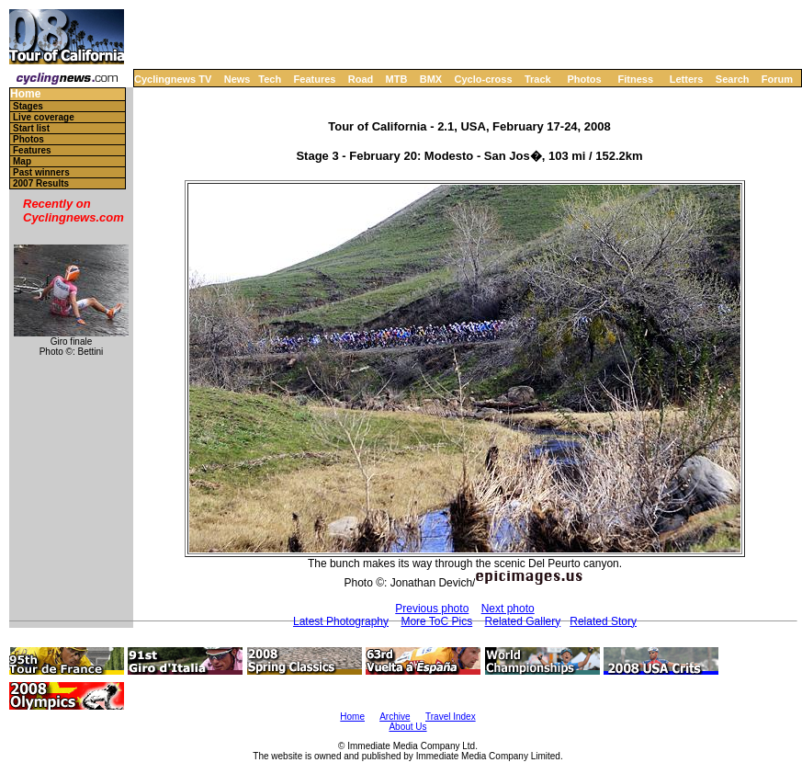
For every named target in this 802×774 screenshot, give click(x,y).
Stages (28, 106)
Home (25, 94)
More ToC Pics (436, 621)
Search (733, 79)
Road (361, 79)
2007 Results (41, 183)
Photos (584, 79)
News (237, 79)
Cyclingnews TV (172, 79)
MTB (397, 79)
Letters (687, 79)
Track (538, 79)
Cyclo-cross (484, 79)
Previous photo (432, 608)
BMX (431, 79)
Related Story (603, 621)
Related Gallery (523, 621)
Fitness (635, 79)
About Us (407, 727)
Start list (31, 128)
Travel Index (450, 716)
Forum (777, 79)
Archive (394, 716)
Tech (269, 79)
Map (22, 161)
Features (315, 79)
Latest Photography (341, 621)
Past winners (41, 172)
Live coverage (43, 117)
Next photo (508, 608)
